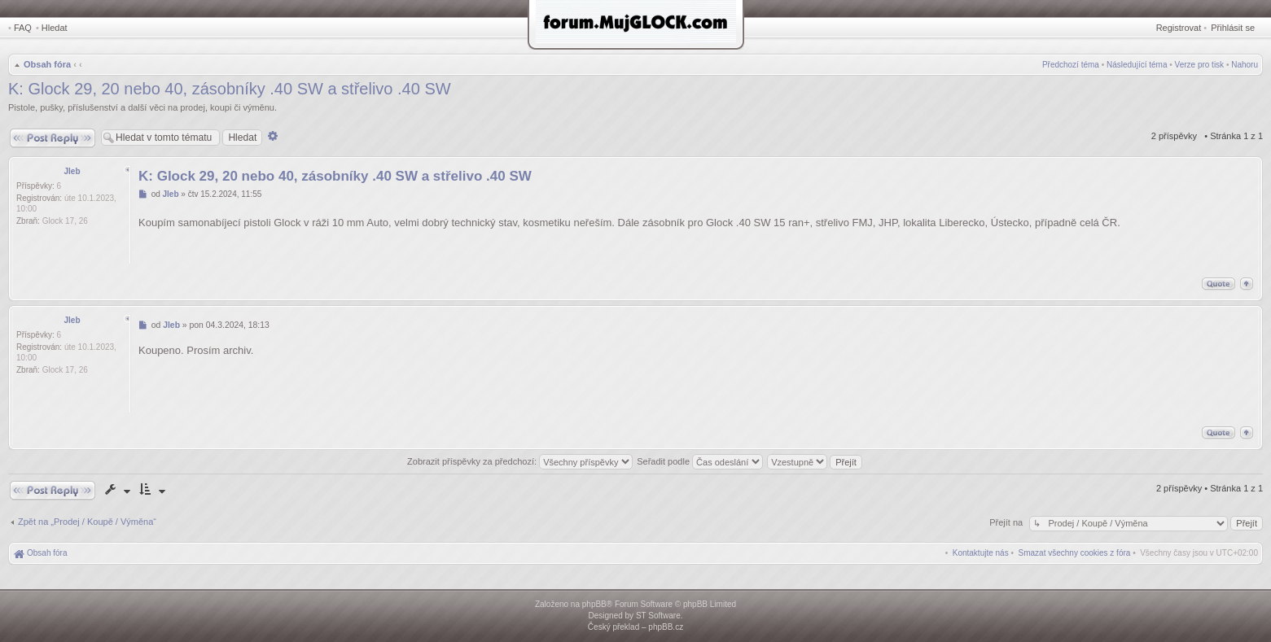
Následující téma (1137, 64)
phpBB (594, 604)
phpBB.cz (665, 626)
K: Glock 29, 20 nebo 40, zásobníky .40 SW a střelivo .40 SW (229, 89)
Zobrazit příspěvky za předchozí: (520, 461)
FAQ (23, 28)
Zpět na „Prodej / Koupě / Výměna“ (87, 521)
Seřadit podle (700, 461)
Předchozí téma (1070, 64)
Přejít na (1007, 522)
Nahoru (1244, 64)
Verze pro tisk (1200, 64)
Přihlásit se (1233, 28)
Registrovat (1179, 28)
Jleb (72, 171)
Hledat (55, 28)
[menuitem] (1075, 552)
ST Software (658, 615)
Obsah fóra (47, 64)
